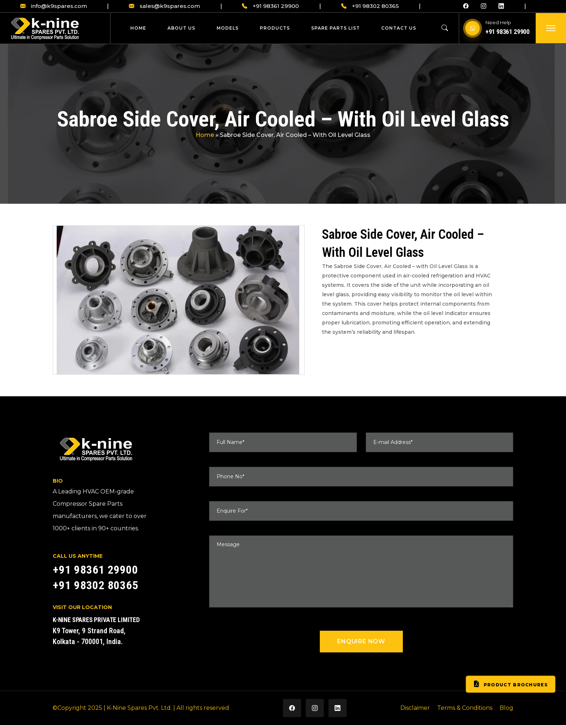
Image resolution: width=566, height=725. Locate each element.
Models (228, 28)
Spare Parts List (335, 28)
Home (138, 28)
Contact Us (398, 28)
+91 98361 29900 (270, 6)
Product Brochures (510, 684)
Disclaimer (415, 707)
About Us (181, 28)
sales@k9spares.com (164, 6)
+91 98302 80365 (370, 6)
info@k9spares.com (53, 6)
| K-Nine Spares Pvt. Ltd (137, 707)
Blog (506, 707)
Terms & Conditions (464, 707)
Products (275, 28)
